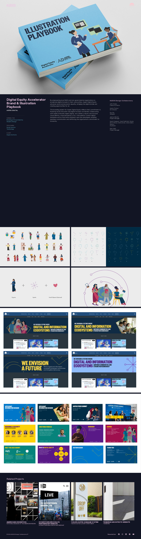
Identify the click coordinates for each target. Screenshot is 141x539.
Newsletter (112, 534)
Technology (10, 129)
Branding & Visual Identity (15, 120)
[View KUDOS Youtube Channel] (133, 534)
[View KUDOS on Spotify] (130, 534)
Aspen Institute (12, 135)
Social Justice (11, 127)
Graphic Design (12, 121)
